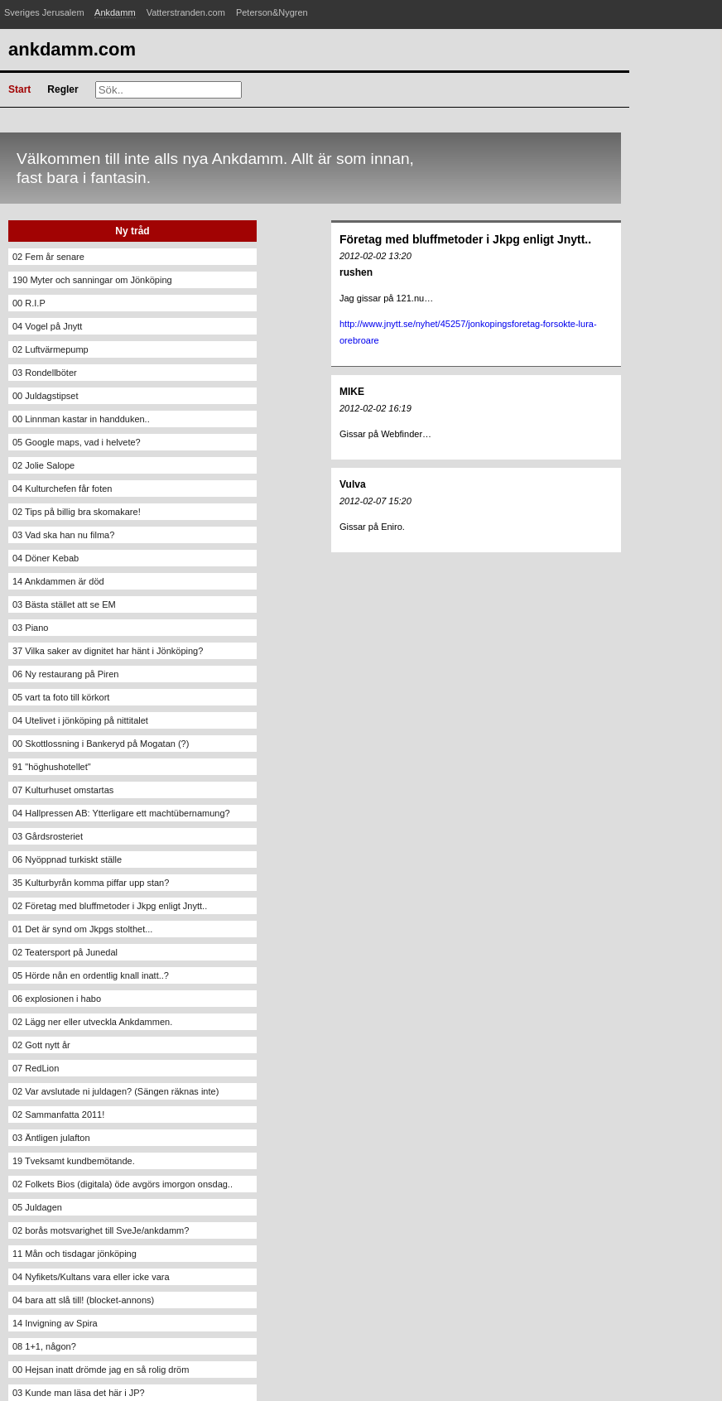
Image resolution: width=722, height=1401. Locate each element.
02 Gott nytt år (41, 1045)
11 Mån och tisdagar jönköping (74, 1254)
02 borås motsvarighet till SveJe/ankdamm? (100, 1230)
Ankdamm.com (72, 49)
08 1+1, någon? (44, 1346)
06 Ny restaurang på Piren (65, 674)
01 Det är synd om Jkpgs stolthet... (82, 929)
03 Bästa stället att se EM (64, 604)
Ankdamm (115, 12)
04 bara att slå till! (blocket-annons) (83, 1300)
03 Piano (30, 628)
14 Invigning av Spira (55, 1323)
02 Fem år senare (48, 257)
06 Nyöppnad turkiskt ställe (67, 859)
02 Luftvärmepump (50, 349)
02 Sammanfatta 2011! (58, 1114)
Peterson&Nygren (272, 12)
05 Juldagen (37, 1207)
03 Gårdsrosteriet (47, 836)
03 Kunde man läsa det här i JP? (78, 1393)
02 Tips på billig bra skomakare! (76, 512)
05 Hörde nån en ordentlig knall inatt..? (90, 975)
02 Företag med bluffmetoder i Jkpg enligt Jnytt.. (109, 906)
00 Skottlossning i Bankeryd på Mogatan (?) (100, 744)
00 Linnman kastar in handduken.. (81, 419)
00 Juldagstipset (45, 396)
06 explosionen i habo (56, 999)
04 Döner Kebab (45, 558)
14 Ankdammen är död (58, 581)
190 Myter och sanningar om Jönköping (92, 280)
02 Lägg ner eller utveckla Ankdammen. (92, 1022)
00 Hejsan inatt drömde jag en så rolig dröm (100, 1370)
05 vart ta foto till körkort (60, 697)
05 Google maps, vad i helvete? (76, 442)
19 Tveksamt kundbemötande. (73, 1161)
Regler (62, 89)
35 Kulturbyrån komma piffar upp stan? (90, 883)
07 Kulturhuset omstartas (62, 790)
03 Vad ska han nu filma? (63, 535)
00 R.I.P (29, 303)
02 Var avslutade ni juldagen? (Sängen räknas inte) (115, 1091)
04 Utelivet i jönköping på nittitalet (80, 720)
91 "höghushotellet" (51, 767)
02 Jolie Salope (43, 465)
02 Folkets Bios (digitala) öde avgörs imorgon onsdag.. (122, 1184)
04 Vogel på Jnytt (47, 326)
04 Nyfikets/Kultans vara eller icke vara (91, 1277)
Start (19, 89)
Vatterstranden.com (186, 12)
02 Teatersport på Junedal (65, 952)
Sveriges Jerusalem (44, 12)
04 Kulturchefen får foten (62, 488)
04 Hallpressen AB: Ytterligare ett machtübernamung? (121, 813)
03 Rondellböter (44, 373)
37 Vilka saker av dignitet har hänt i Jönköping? (107, 651)
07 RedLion (35, 1068)
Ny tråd (132, 231)
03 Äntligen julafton (51, 1138)
